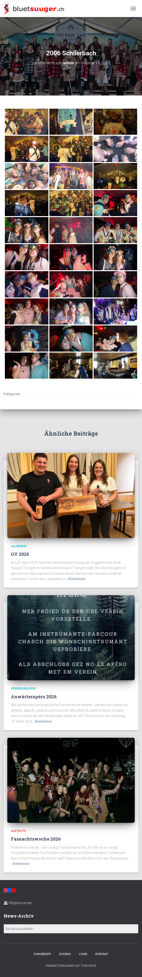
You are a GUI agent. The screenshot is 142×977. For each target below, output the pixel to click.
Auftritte (18, 831)
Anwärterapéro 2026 (34, 696)
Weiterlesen (76, 579)
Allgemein (19, 546)
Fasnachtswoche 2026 (36, 839)
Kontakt (101, 954)
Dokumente (42, 954)
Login (83, 954)
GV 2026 (20, 554)
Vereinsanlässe (23, 688)
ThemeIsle (88, 965)
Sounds (65, 954)
